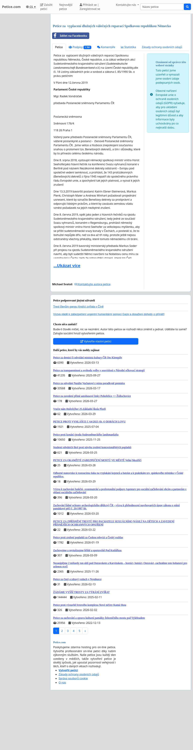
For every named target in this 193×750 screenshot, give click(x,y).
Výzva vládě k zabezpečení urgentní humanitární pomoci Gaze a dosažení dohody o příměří (108, 361)
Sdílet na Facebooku (69, 83)
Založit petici (46, 7)
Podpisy (80, 95)
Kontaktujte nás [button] (126, 5)
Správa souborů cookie (73, 726)
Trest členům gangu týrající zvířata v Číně (78, 354)
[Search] (162, 7)
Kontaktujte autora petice (93, 332)
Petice (59, 95)
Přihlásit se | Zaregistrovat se (90, 7)
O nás (62, 730)
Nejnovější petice (65, 7)
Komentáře (106, 95)
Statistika (128, 95)
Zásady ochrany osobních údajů (162, 95)
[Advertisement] (120, 43)
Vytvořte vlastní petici (95, 389)
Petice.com (11, 6)
